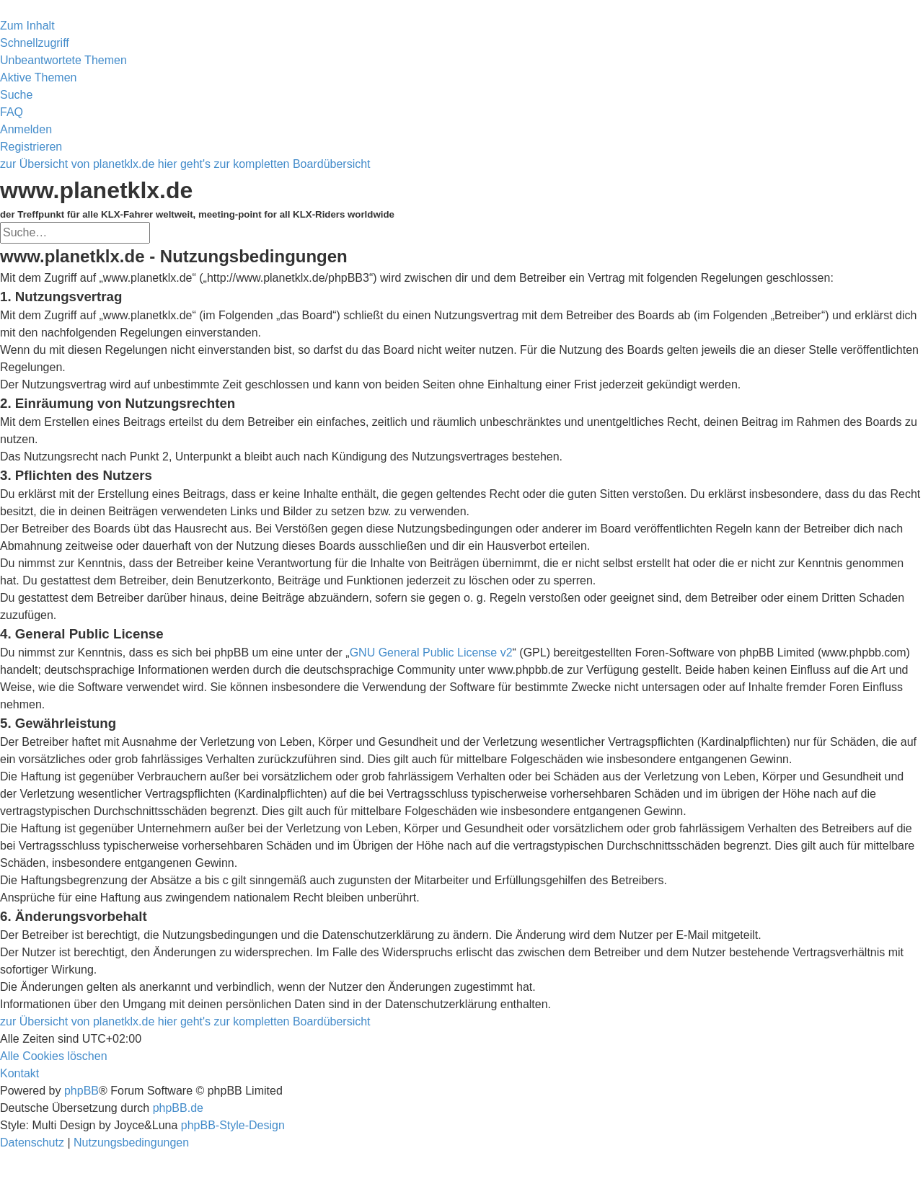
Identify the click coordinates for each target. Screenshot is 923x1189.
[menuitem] (63, 60)
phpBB (81, 1091)
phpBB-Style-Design (233, 1125)
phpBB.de (178, 1108)
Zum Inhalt (27, 25)
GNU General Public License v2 (431, 652)
